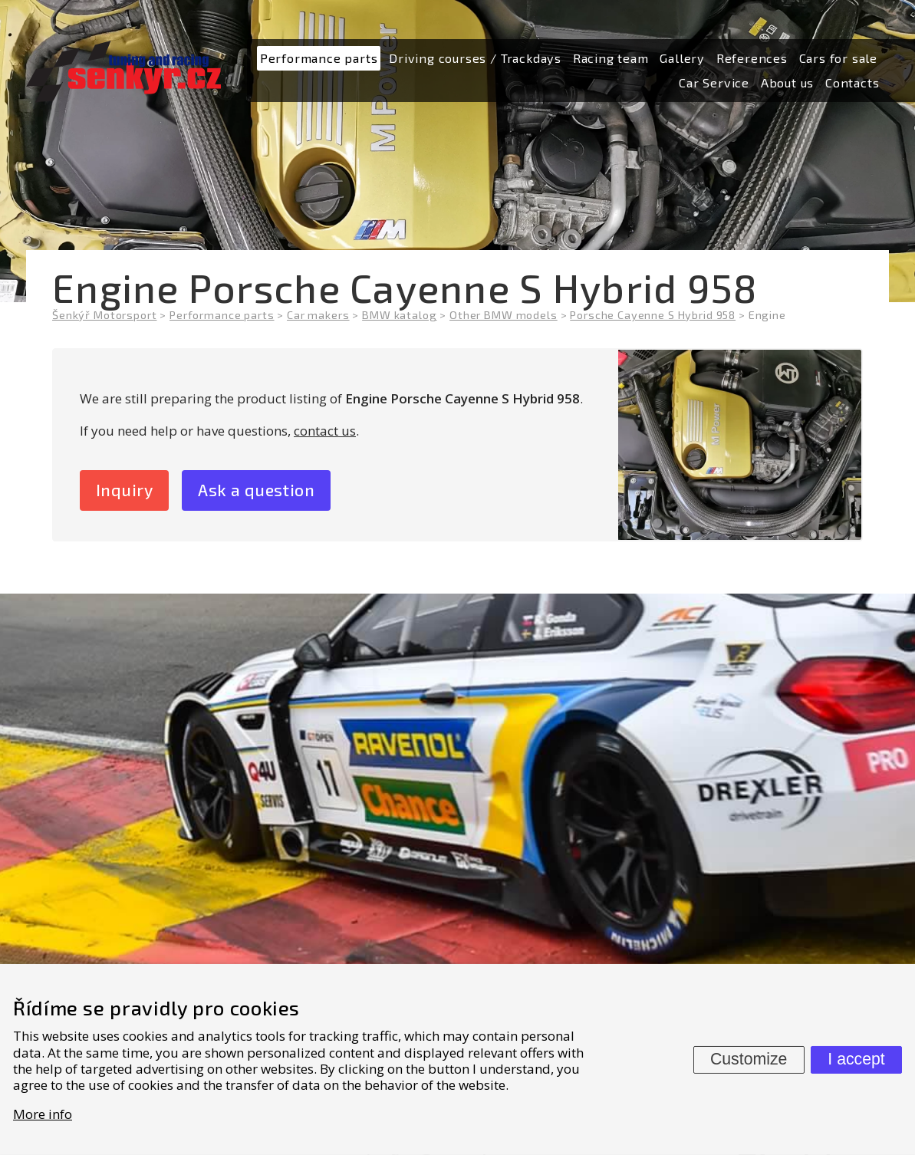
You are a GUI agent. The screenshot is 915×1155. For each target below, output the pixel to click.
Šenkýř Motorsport (104, 314)
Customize (748, 1059)
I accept (856, 1059)
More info (42, 1114)
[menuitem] (319, 58)
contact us (325, 430)
